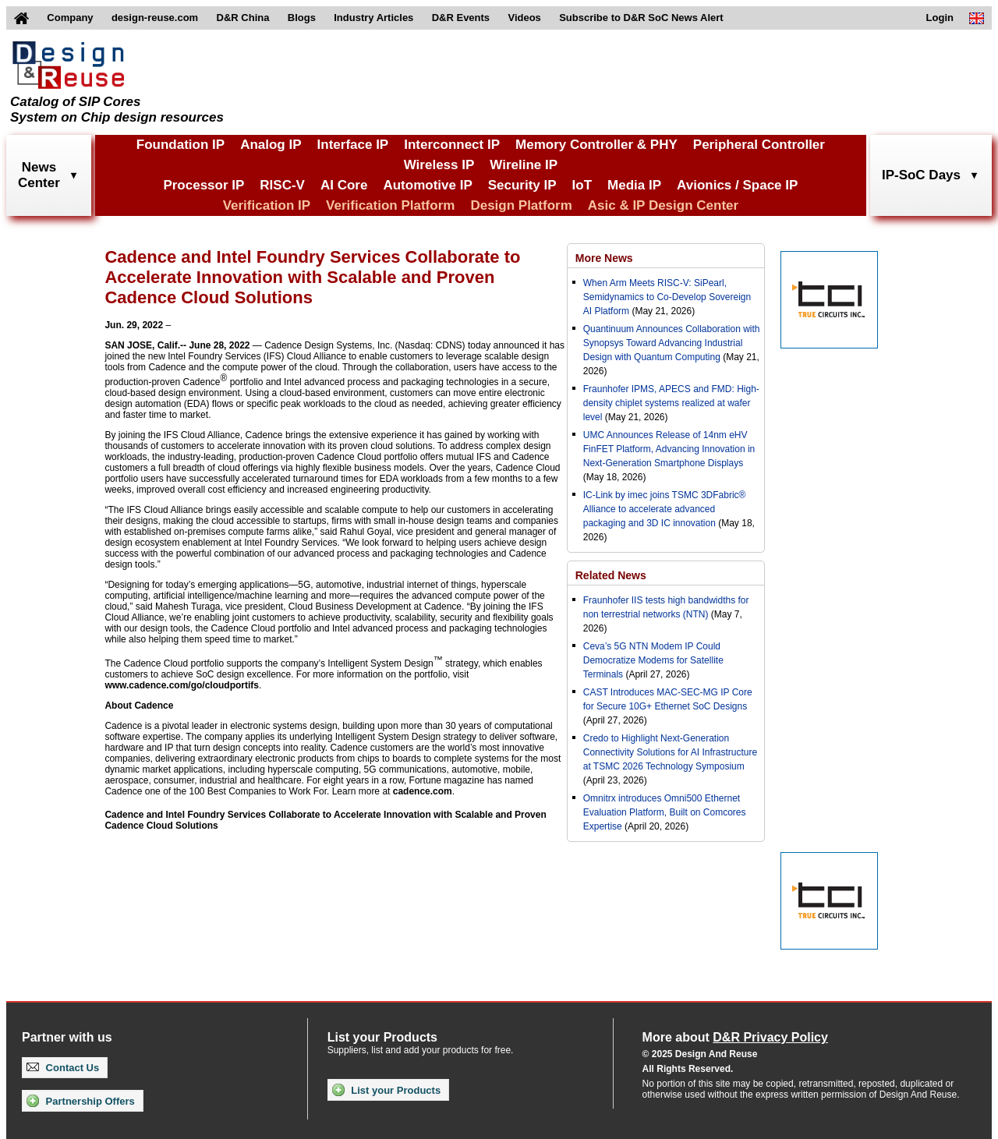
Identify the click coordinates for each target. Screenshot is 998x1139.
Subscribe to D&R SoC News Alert (641, 17)
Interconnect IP (452, 144)
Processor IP (203, 185)
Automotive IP (427, 185)
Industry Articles (373, 17)
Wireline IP (523, 164)
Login (940, 17)
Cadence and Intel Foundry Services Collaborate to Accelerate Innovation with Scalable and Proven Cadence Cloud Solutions (325, 820)
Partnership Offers (81, 1101)
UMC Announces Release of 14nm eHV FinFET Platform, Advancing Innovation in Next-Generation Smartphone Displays (669, 449)
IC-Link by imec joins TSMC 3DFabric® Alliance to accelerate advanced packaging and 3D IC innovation (664, 509)
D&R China (243, 17)
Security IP (522, 185)
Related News (610, 575)
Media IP (634, 185)
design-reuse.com (154, 17)
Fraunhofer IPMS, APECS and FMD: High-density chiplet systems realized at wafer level (671, 403)
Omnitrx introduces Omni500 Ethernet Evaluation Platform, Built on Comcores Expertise (664, 812)
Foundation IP (180, 144)
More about (735, 1037)
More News (604, 258)
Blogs (302, 17)
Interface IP (353, 144)
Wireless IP (439, 164)
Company (70, 17)
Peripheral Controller (759, 144)
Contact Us (63, 1068)
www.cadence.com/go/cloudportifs (181, 685)
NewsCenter (39, 175)
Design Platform (521, 205)
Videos (524, 17)
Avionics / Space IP (737, 185)
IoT (582, 185)
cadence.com (422, 791)
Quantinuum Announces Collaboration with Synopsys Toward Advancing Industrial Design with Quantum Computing (671, 343)
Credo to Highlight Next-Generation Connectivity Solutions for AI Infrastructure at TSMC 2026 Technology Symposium (670, 752)
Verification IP (266, 205)
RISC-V (282, 185)
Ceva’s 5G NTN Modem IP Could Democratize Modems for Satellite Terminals (653, 660)
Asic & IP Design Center (663, 205)
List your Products (386, 1090)
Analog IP (270, 144)
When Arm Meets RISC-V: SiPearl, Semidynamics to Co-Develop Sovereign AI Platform (667, 297)
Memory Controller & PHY (596, 144)
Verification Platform (390, 205)
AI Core (343, 185)
